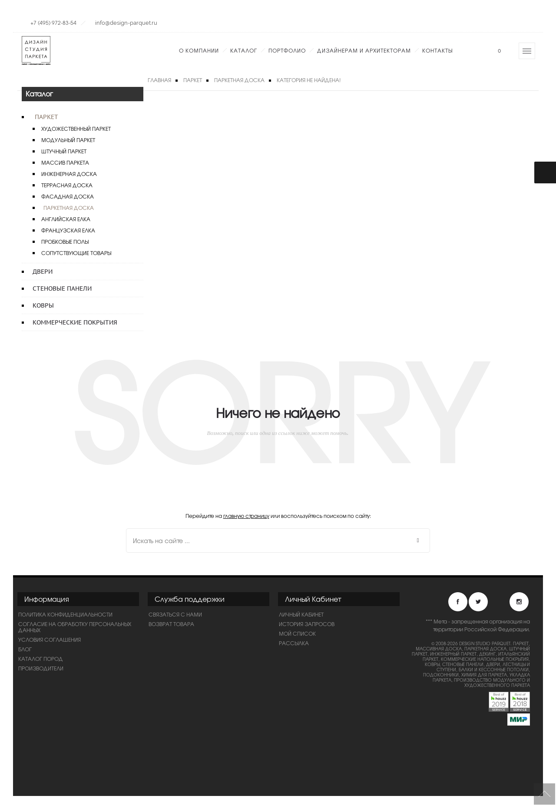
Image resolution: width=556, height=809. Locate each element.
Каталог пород (40, 659)
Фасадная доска (67, 196)
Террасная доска (67, 185)
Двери (43, 271)
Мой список (297, 633)
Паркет (46, 117)
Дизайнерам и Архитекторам (364, 50)
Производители (40, 668)
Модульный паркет (68, 139)
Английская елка (65, 219)
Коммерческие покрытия (75, 322)
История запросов (306, 624)
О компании (199, 50)
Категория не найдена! (309, 80)
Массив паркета (65, 162)
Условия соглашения (49, 639)
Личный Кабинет (301, 614)
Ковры (43, 305)
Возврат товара (171, 624)
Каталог (243, 50)
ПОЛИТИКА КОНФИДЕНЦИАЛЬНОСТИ (65, 614)
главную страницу (246, 516)
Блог (25, 649)
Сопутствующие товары (76, 252)
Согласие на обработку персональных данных (74, 627)
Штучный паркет (63, 151)
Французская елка (68, 230)
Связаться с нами (175, 614)
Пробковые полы (65, 241)
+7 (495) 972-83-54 (53, 23)
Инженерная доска (69, 173)
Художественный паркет (76, 128)
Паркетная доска (68, 207)
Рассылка (294, 643)
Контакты (437, 50)
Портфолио (287, 50)
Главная (159, 80)
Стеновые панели (62, 288)
